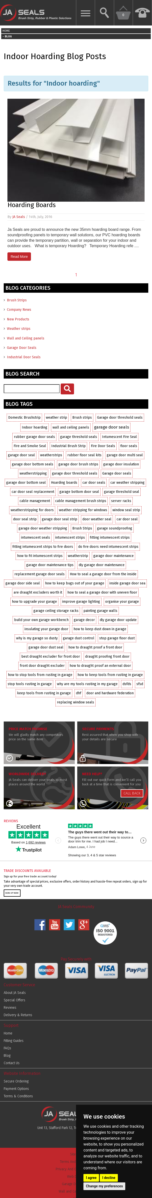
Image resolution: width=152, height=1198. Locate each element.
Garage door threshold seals (120, 417)
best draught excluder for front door (50, 656)
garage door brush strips (78, 464)
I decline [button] (108, 1178)
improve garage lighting (81, 601)
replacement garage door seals (39, 574)
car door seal (127, 519)
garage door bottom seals (32, 464)
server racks (121, 501)
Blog (7, 1056)
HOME (6, 30)
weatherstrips (51, 455)
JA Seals (18, 217)
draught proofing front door (107, 656)
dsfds (127, 684)
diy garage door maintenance (102, 565)
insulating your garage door (46, 629)
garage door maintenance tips (50, 565)
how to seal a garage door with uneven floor (102, 592)
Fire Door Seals (103, 446)
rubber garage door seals (34, 437)
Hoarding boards (64, 482)
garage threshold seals (78, 437)
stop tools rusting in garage (30, 684)
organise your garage (122, 601)
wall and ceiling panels (70, 427)
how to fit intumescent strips (40, 556)
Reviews (10, 1008)
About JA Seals (15, 993)
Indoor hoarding (34, 427)
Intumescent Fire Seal (119, 437)
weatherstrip (78, 556)
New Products (18, 319)
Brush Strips (17, 300)
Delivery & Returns (18, 1015)
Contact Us (12, 1063)
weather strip (56, 417)
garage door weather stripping (43, 528)
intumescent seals (35, 537)
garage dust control (78, 638)
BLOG (8, 36)
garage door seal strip (59, 519)
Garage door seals (116, 473)
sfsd (139, 684)
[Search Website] (104, 12)
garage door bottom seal (26, 482)
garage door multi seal (125, 455)
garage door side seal (22, 583)
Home (8, 1033)
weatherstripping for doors (32, 510)
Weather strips (18, 329)
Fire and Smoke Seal (30, 446)
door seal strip (25, 519)
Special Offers (14, 1000)
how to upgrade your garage (34, 601)
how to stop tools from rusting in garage (40, 675)
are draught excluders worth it (38, 592)
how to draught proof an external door (100, 666)
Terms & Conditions (18, 1096)
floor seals (128, 446)
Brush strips (82, 417)
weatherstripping (33, 473)
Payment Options (16, 1089)
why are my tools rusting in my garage (87, 684)
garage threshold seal (121, 492)
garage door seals (111, 427)
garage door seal (21, 455)
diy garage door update (118, 620)
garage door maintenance (113, 556)
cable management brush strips (80, 501)
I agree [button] (91, 1178)
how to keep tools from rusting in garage (110, 675)
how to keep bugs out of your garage (74, 583)
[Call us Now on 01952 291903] (142, 12)
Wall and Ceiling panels (25, 338)
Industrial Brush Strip (68, 446)
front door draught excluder (42, 666)
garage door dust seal (45, 647)
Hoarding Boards (31, 205)
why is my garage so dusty (37, 638)
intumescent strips (70, 537)
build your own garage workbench (41, 620)
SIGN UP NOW (11, 893)
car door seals (93, 482)
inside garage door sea (127, 583)
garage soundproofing (114, 528)
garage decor (84, 620)
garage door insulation (121, 464)
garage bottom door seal (79, 492)
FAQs (7, 1048)
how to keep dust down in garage (100, 629)
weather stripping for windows (83, 510)
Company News (19, 310)
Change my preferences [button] (104, 1186)
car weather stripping (127, 482)
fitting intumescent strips (110, 537)
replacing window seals (75, 702)
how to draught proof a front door (95, 647)
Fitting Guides (14, 1041)
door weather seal (96, 519)
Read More (19, 257)
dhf (78, 693)
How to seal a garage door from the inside (103, 574)
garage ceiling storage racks (55, 611)
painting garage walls (100, 611)
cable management (35, 501)
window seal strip (126, 510)
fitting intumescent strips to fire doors (42, 547)
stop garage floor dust (117, 638)
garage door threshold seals (74, 473)
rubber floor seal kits (84, 455)
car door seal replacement (33, 492)
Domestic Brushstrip (24, 417)
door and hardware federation (110, 693)
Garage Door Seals (21, 348)
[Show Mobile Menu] (85, 12)
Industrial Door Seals (24, 357)
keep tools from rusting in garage (44, 693)
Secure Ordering (16, 1081)
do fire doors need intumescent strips (108, 547)
